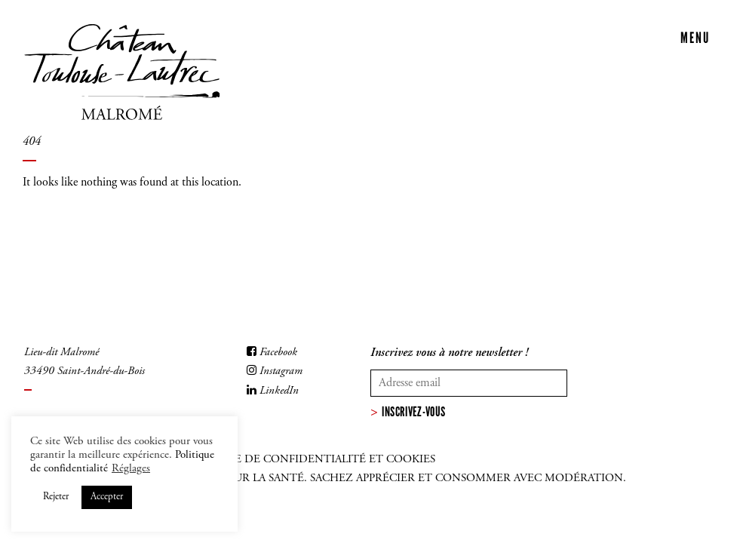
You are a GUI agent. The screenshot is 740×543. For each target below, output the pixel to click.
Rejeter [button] (56, 497)
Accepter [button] (107, 497)
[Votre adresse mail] (468, 383)
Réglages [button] (131, 468)
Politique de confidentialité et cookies (308, 459)
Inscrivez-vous (413, 411)
